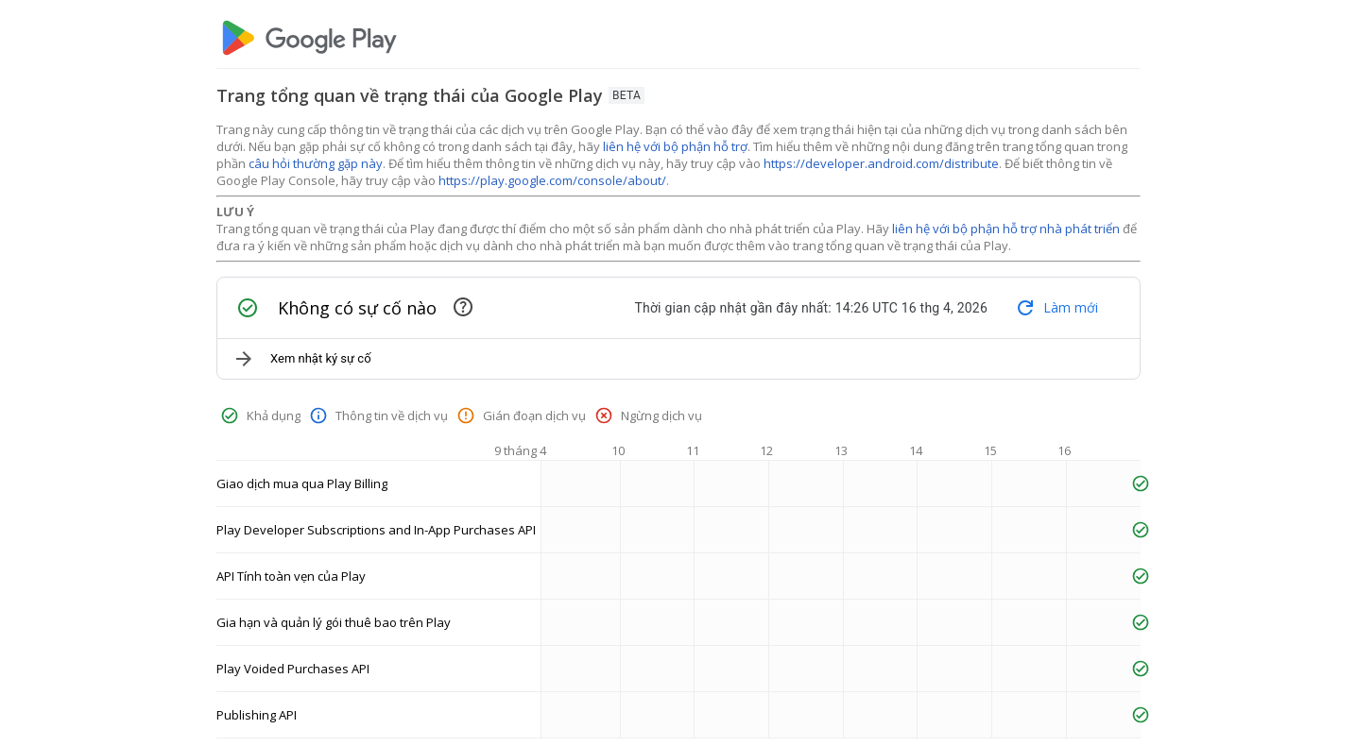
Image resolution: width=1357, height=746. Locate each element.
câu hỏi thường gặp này (316, 163)
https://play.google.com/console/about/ (552, 180)
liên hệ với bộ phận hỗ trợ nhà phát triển (1006, 228)
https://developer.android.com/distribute (881, 163)
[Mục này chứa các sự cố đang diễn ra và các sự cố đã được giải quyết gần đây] (463, 307)
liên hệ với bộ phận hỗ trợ (675, 146)
